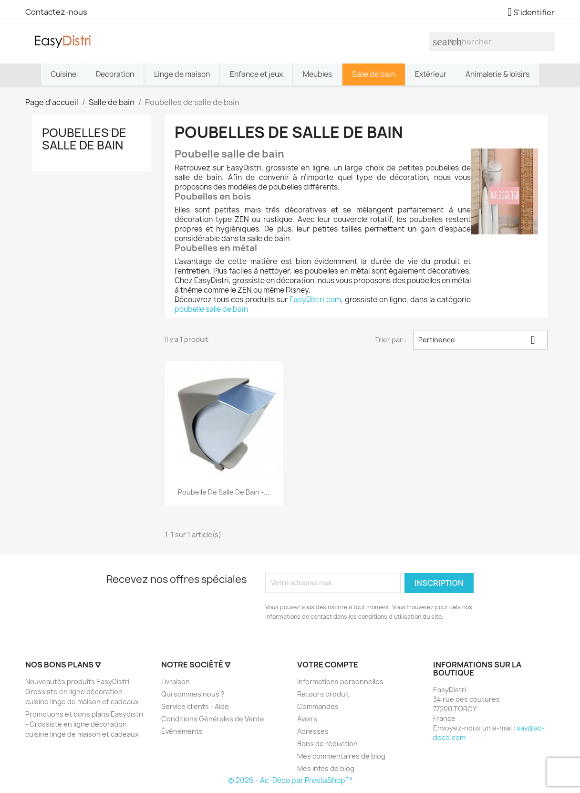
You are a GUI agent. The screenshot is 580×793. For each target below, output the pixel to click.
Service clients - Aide (195, 706)
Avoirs (307, 718)
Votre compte (327, 664)
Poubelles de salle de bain (84, 139)
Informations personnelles (340, 681)
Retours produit (323, 693)
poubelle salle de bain (211, 309)
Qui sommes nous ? (193, 693)
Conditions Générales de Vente (212, 718)
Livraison (175, 681)
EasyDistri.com (315, 300)
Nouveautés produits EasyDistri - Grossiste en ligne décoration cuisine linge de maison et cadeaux (82, 691)
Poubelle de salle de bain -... (223, 492)
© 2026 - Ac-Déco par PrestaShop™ (290, 780)
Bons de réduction (327, 743)
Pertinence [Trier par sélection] (480, 340)
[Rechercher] (492, 41)
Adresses (313, 731)
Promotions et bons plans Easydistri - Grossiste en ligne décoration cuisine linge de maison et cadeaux (84, 724)
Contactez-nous (56, 12)
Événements (182, 731)
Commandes (318, 706)
